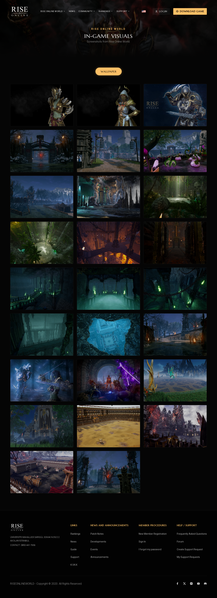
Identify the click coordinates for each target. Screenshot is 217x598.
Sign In (142, 541)
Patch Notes (97, 533)
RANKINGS (106, 11)
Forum (180, 541)
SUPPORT (123, 11)
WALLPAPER (108, 71)
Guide (74, 549)
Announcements (99, 557)
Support (75, 557)
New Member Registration (153, 533)
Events (94, 549)
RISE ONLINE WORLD (53, 11)
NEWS (72, 11)
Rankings (75, 533)
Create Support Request (190, 549)
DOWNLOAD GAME (190, 11)
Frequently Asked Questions (192, 533)
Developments (98, 541)
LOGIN (161, 11)
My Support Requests (188, 557)
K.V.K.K (74, 564)
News (73, 541)
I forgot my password (150, 549)
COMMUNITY (86, 11)
